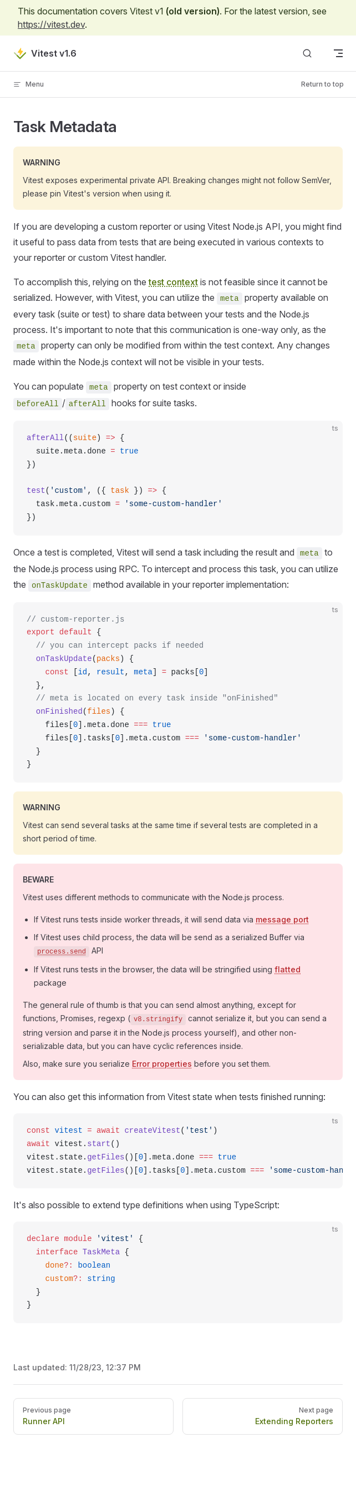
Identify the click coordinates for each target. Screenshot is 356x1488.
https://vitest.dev (51, 24)
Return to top (322, 84)
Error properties (162, 1063)
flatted (287, 969)
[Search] (307, 53)
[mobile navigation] (338, 53)
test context (173, 281)
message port (282, 919)
